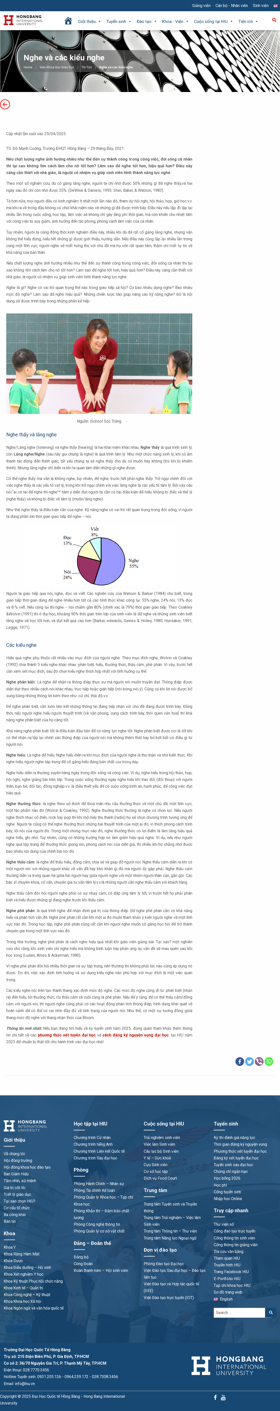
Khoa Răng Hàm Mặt (21, 1254)
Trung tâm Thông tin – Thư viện (170, 1231)
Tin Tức (86, 67)
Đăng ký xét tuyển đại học (236, 1158)
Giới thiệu (89, 21)
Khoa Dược (13, 1260)
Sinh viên (261, 5)
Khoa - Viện (175, 21)
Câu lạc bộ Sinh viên (161, 1151)
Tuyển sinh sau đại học (233, 1164)
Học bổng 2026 (227, 1178)
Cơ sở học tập (156, 1171)
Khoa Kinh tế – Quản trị (23, 1288)
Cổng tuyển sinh (227, 1192)
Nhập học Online (228, 1198)
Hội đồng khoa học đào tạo (27, 1167)
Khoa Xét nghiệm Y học (23, 1274)
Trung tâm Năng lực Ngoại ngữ (170, 1238)
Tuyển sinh (119, 21)
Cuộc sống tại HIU (213, 21)
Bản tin (10, 1221)
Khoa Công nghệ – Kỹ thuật (27, 1294)
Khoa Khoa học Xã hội (22, 1301)
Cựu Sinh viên (155, 1164)
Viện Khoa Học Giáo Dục (57, 67)
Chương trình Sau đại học (95, 1158)
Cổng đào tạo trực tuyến (234, 1231)
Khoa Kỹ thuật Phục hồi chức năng (33, 1281)
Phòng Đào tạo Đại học (164, 1263)
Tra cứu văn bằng (228, 1251)
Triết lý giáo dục (17, 1194)
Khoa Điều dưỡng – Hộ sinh (27, 1267)
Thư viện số (224, 1224)
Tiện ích (248, 21)
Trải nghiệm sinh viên (162, 1137)
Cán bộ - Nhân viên (231, 5)
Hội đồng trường (18, 1160)
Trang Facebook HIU (231, 1271)
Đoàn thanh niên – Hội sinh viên (101, 1270)
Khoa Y (10, 1247)
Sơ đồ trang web (228, 1292)
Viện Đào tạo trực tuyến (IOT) (169, 1297)
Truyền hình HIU (227, 1265)
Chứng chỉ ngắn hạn (231, 1171)
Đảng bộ (81, 1257)
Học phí (220, 1185)
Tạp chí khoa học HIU (232, 1285)
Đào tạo (147, 21)
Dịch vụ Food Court (160, 1178)
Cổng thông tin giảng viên (236, 1244)
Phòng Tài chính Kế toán (94, 1190)
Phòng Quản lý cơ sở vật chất (99, 1231)
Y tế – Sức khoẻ (157, 1158)
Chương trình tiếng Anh (93, 1144)
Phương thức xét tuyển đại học (240, 1151)
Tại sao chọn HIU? (19, 1201)
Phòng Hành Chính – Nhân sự (99, 1183)
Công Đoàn (83, 1263)
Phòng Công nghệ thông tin (97, 1224)
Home (28, 67)
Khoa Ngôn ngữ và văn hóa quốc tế (34, 1308)
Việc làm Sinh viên (159, 1144)
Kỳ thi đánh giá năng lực (234, 1137)
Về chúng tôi (14, 1153)
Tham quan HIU (227, 1258)
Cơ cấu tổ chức (17, 1208)
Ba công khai (15, 1214)
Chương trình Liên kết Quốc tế (99, 1151)
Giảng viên (201, 5)
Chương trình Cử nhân (92, 1137)
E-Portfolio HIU (227, 1278)
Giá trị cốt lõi (14, 1187)
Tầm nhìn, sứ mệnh (20, 1180)
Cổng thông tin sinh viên (234, 1238)
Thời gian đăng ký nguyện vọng (240, 1144)
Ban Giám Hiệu (16, 1174)
